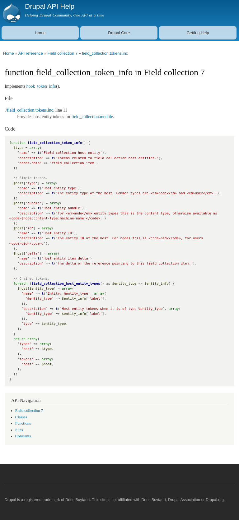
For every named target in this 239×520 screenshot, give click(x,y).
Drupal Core (119, 32)
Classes (21, 417)
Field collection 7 (62, 53)
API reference (30, 53)
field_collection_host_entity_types (65, 284)
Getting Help (197, 32)
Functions (23, 423)
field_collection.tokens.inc (105, 53)
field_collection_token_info (54, 143)
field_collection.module (92, 116)
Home (40, 32)
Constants (23, 436)
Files (19, 430)
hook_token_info (41, 86)
